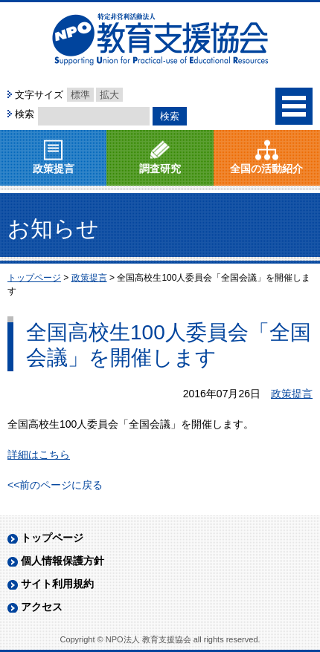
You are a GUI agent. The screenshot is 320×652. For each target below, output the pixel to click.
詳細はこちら (38, 454)
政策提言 (53, 169)
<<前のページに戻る (55, 485)
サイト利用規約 (57, 584)
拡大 (109, 94)
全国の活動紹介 (266, 169)
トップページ (52, 538)
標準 (80, 94)
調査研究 (160, 169)
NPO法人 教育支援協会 (160, 39)
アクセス (42, 607)
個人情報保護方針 (62, 561)
